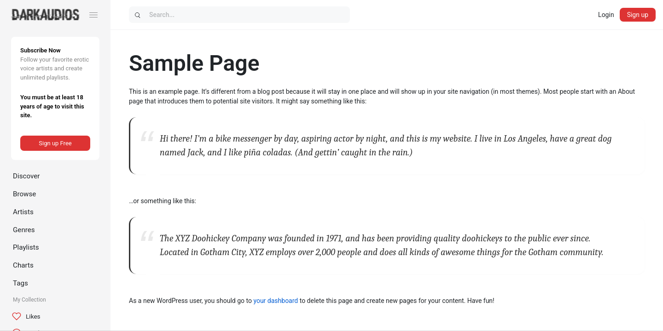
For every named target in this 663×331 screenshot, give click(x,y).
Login (606, 14)
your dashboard (275, 300)
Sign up (637, 14)
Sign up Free (55, 143)
